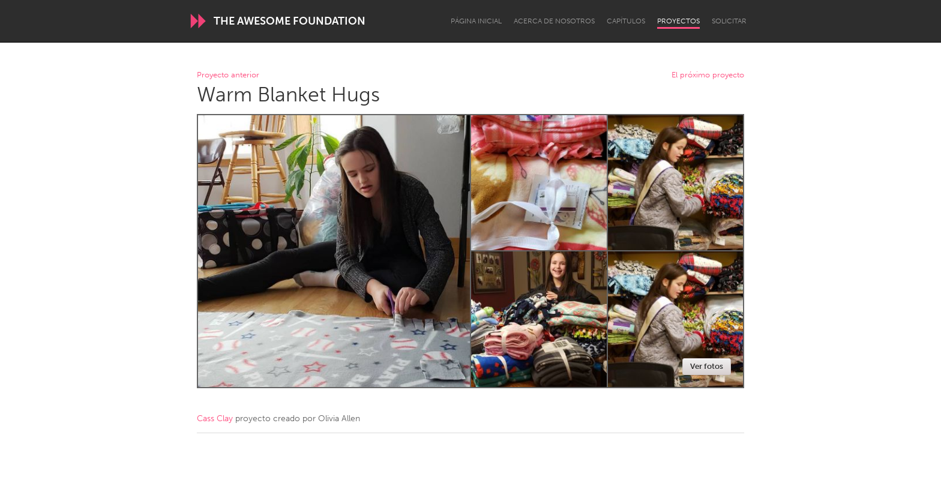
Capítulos (626, 21)
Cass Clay (215, 418)
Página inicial (476, 21)
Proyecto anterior (228, 75)
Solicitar (729, 21)
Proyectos (678, 21)
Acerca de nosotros (554, 21)
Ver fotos (706, 366)
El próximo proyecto (708, 75)
